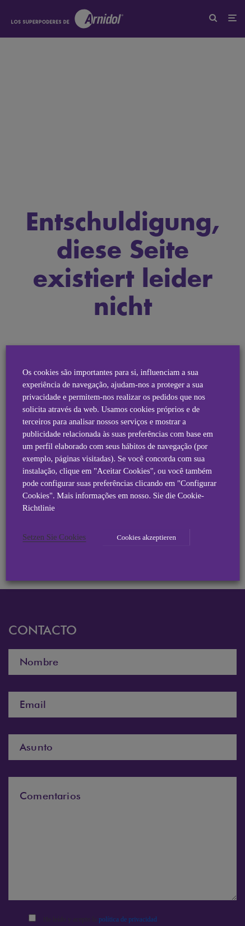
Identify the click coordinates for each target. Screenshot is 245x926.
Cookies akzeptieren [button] (146, 537)
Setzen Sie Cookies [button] (54, 537)
